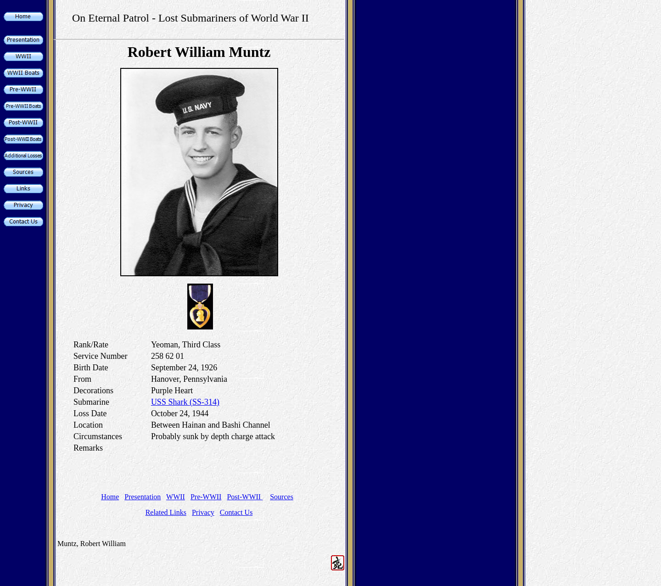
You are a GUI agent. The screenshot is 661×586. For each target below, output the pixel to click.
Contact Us (236, 512)
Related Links (166, 512)
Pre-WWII (206, 497)
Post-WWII (245, 497)
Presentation (142, 497)
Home (110, 497)
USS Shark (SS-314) (185, 402)
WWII (175, 497)
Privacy (203, 512)
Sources (281, 497)
